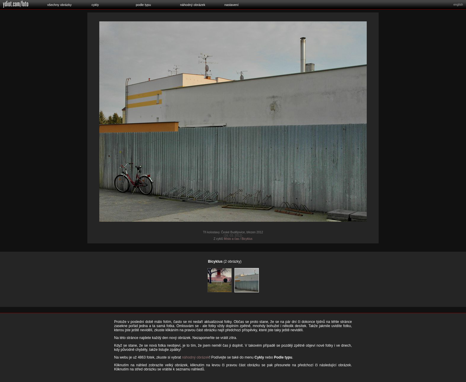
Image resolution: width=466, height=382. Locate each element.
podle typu (143, 5)
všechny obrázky (59, 5)
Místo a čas (231, 238)
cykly (95, 5)
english (458, 4)
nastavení (231, 5)
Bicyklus (247, 238)
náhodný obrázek (192, 5)
